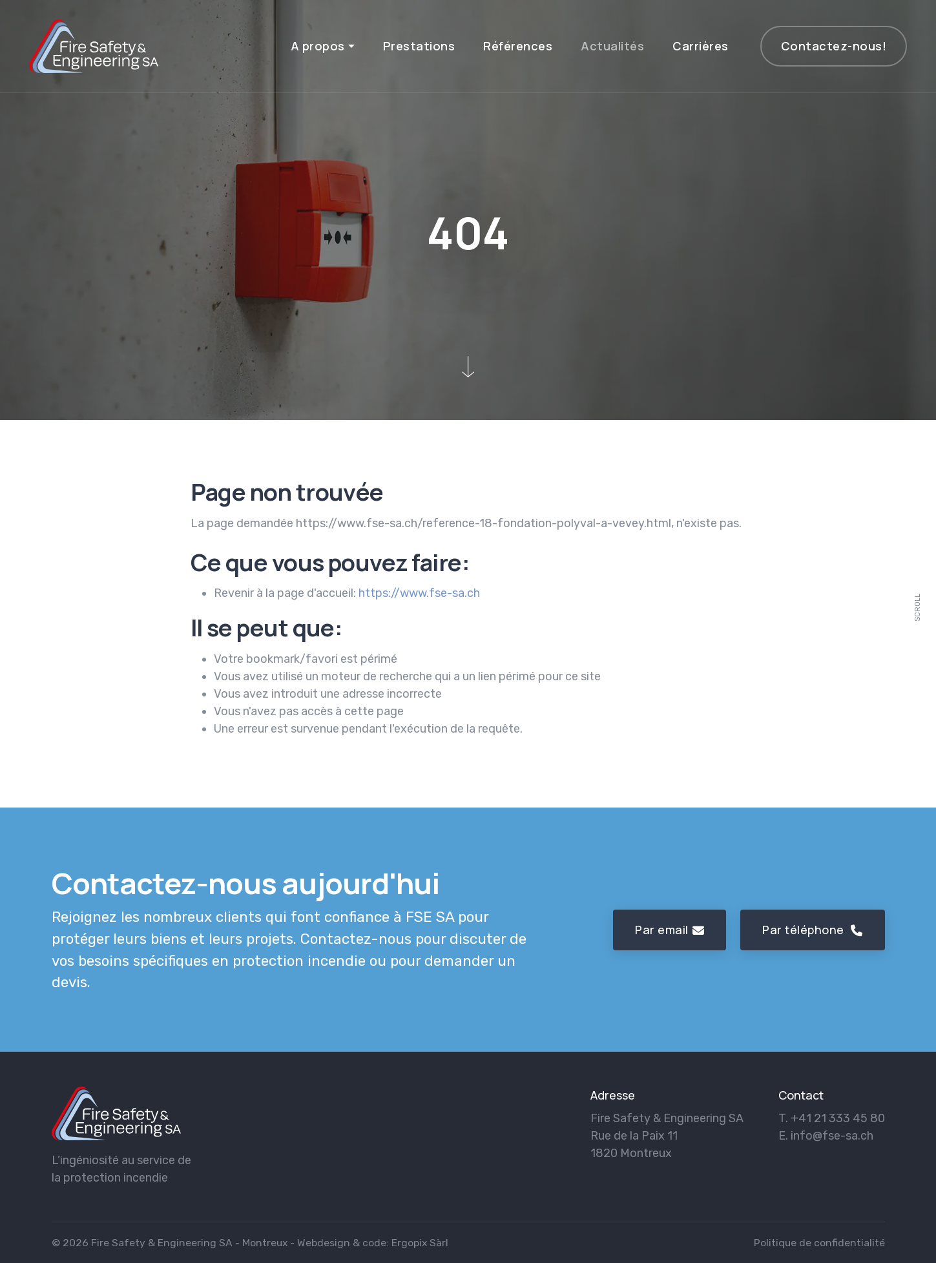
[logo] (116, 1113)
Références (517, 46)
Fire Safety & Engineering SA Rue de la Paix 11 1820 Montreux (667, 1135)
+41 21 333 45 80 (838, 1118)
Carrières (700, 46)
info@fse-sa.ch (832, 1136)
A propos (318, 46)
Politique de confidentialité (819, 1243)
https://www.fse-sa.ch (419, 593)
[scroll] (918, 632)
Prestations (419, 46)
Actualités (612, 46)
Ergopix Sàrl (419, 1243)
